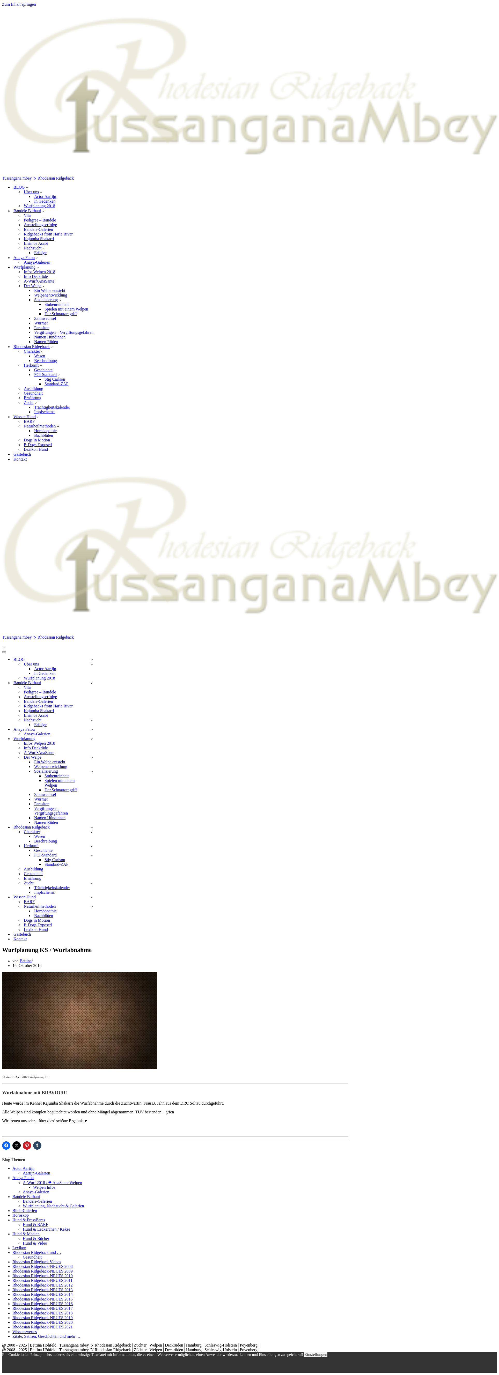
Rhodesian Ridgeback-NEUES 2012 (42, 1285)
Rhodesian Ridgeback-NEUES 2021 (42, 1327)
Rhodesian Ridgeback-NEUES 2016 (42, 1304)
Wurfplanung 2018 (39, 206)
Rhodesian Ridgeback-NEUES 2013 (42, 1290)
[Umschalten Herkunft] (91, 846)
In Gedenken (44, 201)
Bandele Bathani (26, 1196)
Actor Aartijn (45, 196)
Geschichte (43, 370)
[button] (27, 187)
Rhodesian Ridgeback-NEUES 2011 (42, 1280)
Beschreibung (45, 360)
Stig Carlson (55, 379)
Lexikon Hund (36, 449)
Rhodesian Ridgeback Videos (36, 1262)
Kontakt (20, 459)
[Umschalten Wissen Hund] (91, 897)
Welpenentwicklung (50, 295)
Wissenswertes (24, 1331)
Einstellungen (315, 1354)
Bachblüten (43, 435)
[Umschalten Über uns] (91, 664)
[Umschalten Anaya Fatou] (91, 729)
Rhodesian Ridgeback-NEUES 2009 (42, 1271)
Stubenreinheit (57, 304)
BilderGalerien (24, 1210)
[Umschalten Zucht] (91, 883)
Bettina (26, 961)
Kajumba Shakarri (39, 238)
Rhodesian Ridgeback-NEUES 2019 (42, 1317)
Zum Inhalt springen (19, 4)
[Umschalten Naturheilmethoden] (91, 906)
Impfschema (44, 412)
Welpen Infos (44, 1187)
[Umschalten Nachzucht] (91, 720)
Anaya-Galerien (37, 262)
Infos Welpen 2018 (39, 272)
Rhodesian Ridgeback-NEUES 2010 (42, 1276)
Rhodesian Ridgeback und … (36, 1252)
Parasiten (41, 328)
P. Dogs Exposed (38, 444)
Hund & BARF (35, 1224)
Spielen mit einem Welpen (66, 309)
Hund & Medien (26, 1234)
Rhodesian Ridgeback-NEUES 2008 (42, 1266)
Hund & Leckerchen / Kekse (46, 1229)
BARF (29, 421)
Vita (27, 215)
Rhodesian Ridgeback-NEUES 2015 (42, 1299)
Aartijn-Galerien (36, 1173)
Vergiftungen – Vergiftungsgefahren (63, 332)
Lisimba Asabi (36, 243)
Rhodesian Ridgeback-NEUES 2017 (42, 1308)
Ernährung (32, 398)
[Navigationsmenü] (4, 647)
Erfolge (40, 252)
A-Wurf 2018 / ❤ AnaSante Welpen (52, 1182)
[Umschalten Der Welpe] (91, 757)
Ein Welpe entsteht (49, 290)
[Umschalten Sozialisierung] (91, 771)
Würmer (41, 323)
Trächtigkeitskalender (52, 407)
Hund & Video (35, 1243)
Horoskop (20, 1215)
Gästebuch (22, 454)
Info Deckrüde (36, 276)
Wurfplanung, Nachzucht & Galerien (53, 1206)
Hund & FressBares (28, 1220)
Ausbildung (33, 388)
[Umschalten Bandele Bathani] (91, 683)
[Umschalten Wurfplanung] (91, 739)
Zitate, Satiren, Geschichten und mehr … (46, 1336)
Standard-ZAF (56, 384)
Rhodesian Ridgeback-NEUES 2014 (42, 1294)
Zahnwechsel (45, 318)
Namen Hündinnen (49, 337)
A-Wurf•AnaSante (39, 281)
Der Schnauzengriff (61, 314)
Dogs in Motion (37, 440)
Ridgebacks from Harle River (48, 234)
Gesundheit (33, 393)
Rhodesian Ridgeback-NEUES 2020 (42, 1322)
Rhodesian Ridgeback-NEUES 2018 (42, 1313)
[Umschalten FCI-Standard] (91, 855)
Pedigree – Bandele (40, 220)
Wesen (39, 356)
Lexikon (19, 1248)
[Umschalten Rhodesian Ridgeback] (91, 827)
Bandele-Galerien (38, 229)
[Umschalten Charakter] (91, 832)
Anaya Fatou (23, 1178)
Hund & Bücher (36, 1238)
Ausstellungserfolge (40, 225)
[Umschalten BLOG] (91, 659)
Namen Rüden (46, 341)
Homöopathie (45, 430)
